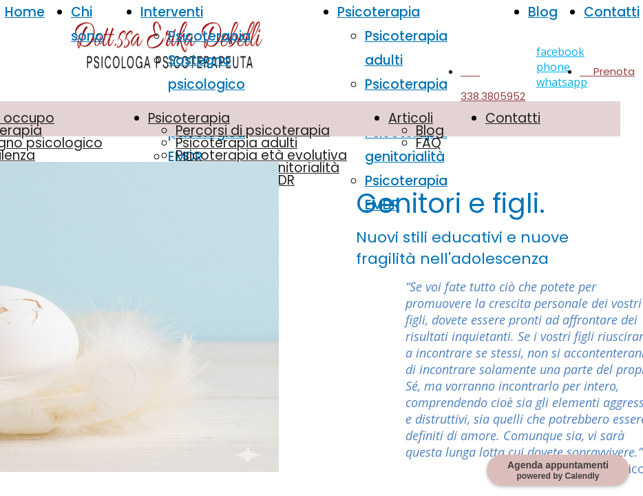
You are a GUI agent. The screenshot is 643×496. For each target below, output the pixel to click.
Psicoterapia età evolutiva (261, 155)
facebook (560, 51)
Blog (543, 12)
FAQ (428, 143)
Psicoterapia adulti (236, 143)
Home (25, 12)
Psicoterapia (209, 36)
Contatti (612, 12)
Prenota (607, 71)
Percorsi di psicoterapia (253, 130)
